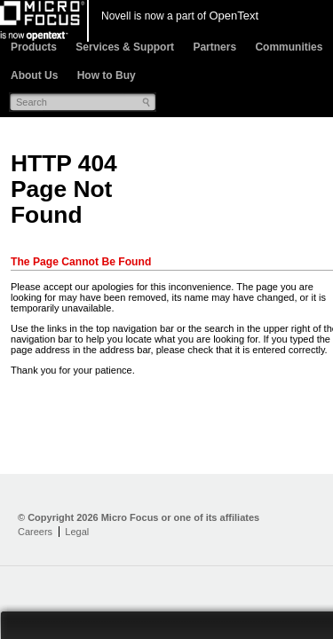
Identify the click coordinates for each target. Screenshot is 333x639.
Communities (288, 47)
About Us (34, 75)
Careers (35, 531)
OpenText (233, 15)
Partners (214, 47)
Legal (77, 531)
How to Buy (106, 75)
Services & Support (124, 47)
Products (34, 47)
